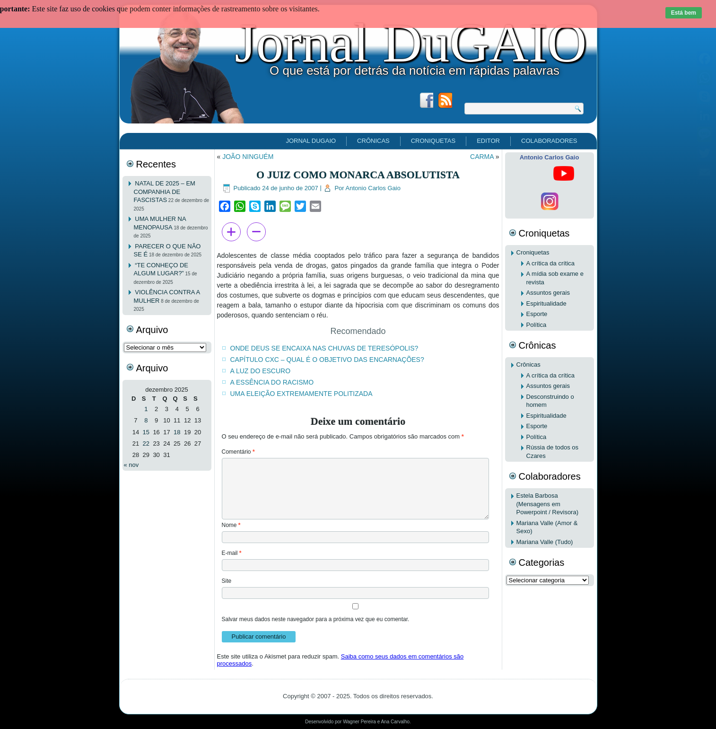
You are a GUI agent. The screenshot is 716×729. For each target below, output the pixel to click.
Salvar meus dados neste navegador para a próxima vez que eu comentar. (316, 619)
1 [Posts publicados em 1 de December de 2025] (146, 409)
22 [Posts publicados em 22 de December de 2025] (146, 443)
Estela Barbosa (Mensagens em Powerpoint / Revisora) (547, 504)
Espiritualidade (546, 303)
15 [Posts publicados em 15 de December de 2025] (146, 432)
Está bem (683, 12)
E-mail (232, 553)
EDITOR (488, 140)
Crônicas (373, 140)
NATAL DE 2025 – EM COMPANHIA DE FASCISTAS (164, 191)
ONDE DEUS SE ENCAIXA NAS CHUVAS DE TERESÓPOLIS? (324, 348)
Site (227, 581)
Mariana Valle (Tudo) (544, 541)
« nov (131, 464)
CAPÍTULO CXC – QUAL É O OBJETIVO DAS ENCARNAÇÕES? (327, 359)
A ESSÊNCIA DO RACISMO (272, 382)
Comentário (238, 451)
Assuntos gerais (548, 292)
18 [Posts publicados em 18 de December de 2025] (177, 432)
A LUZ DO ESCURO (260, 371)
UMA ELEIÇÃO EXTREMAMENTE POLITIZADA (301, 393)
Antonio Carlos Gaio (373, 188)
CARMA (482, 156)
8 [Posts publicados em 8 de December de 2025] (146, 420)
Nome (231, 525)
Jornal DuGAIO (410, 43)
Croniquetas (433, 140)
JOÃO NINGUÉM (247, 156)
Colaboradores (549, 140)
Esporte (537, 313)
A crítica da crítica (550, 263)
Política (536, 324)
